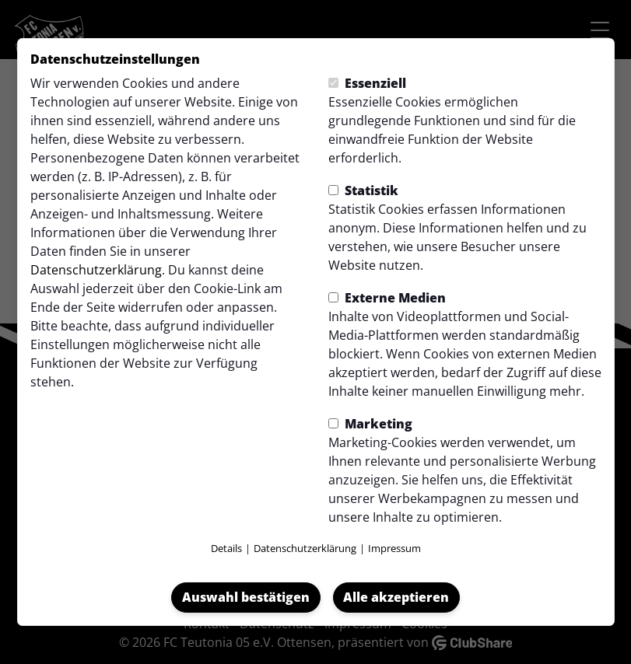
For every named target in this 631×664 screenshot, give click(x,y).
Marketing (370, 423)
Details (226, 548)
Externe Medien (387, 297)
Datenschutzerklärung (96, 269)
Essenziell (367, 83)
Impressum (394, 548)
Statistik (363, 190)
